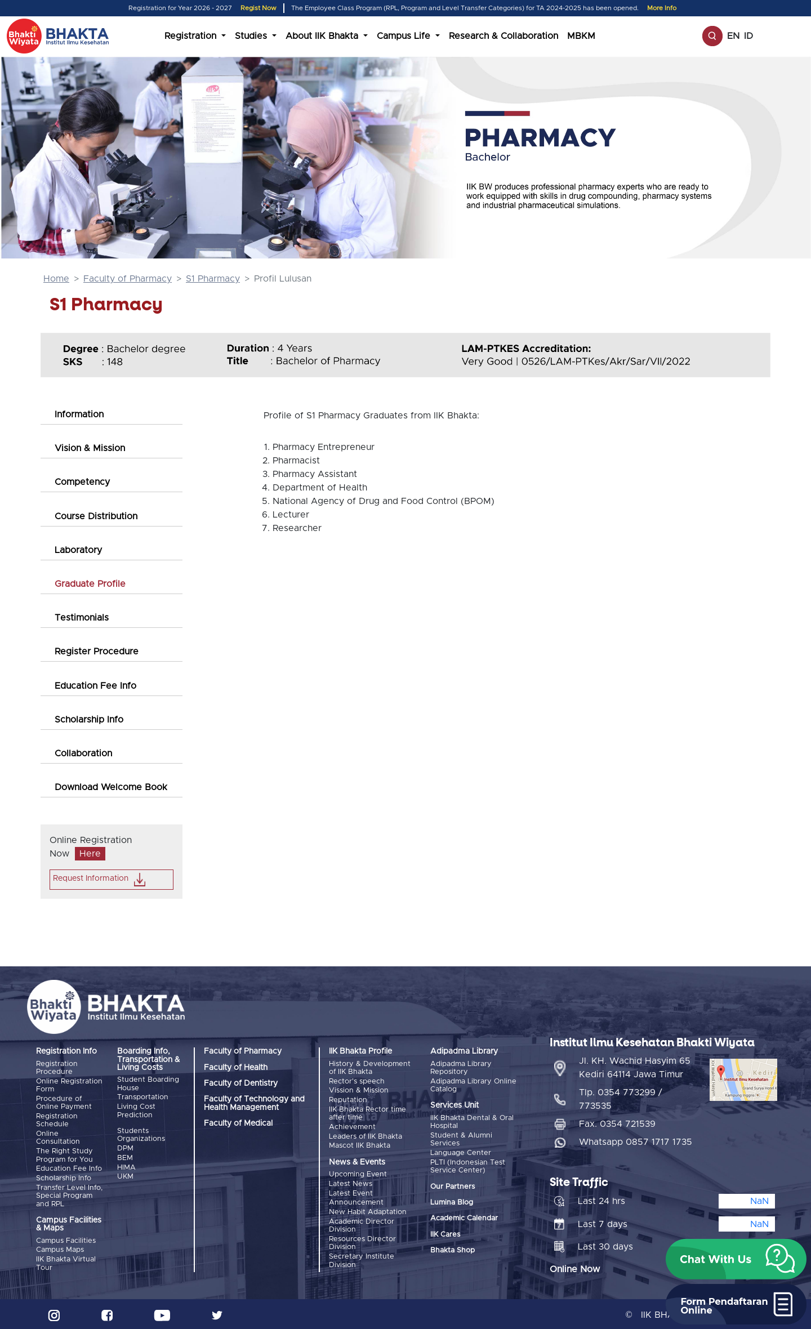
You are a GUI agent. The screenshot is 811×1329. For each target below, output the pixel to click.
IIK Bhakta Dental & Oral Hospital (472, 1121)
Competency (82, 482)
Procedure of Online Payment (64, 1102)
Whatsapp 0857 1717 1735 (635, 1140)
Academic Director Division (361, 1223)
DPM (125, 1148)
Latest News (350, 1182)
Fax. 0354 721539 (617, 1122)
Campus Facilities (66, 1239)
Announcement (356, 1201)
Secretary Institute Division (361, 1257)
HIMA (126, 1166)
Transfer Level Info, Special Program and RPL (69, 1194)
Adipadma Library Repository (461, 1068)
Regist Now (258, 8)
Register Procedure (97, 651)
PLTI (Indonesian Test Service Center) (467, 1165)
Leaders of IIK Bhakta (365, 1135)
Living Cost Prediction (136, 1110)
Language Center (460, 1152)
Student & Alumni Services (461, 1139)
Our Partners (452, 1185)
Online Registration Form (69, 1084)
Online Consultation (58, 1137)
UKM (125, 1175)
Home (56, 278)
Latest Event (351, 1192)
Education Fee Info (95, 685)
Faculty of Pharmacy (127, 278)
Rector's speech (357, 1081)
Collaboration (83, 753)
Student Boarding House (148, 1083)
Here (90, 853)
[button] (736, 1259)
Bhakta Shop (452, 1250)
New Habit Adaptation (368, 1210)
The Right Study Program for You (64, 1154)
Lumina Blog (451, 1202)
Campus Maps (60, 1248)
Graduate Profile (90, 583)
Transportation (142, 1097)
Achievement (352, 1126)
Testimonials (82, 617)
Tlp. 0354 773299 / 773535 (620, 1097)
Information (79, 414)
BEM (125, 1157)
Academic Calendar (464, 1217)
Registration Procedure (57, 1068)
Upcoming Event (358, 1173)
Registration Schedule (57, 1119)
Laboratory (78, 550)
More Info (661, 8)
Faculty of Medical (238, 1123)
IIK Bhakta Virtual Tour (66, 1261)
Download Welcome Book (111, 787)
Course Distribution (96, 516)
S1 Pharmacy (213, 278)
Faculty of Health (236, 1068)
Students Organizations (141, 1134)
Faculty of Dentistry (241, 1083)
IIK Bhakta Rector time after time (367, 1112)
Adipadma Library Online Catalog (473, 1084)
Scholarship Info (89, 719)
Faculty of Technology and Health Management (254, 1103)
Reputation (348, 1099)
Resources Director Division (362, 1240)
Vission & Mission (359, 1090)
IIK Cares (445, 1233)
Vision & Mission (90, 448)
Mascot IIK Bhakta (359, 1144)
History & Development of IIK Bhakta (370, 1068)
